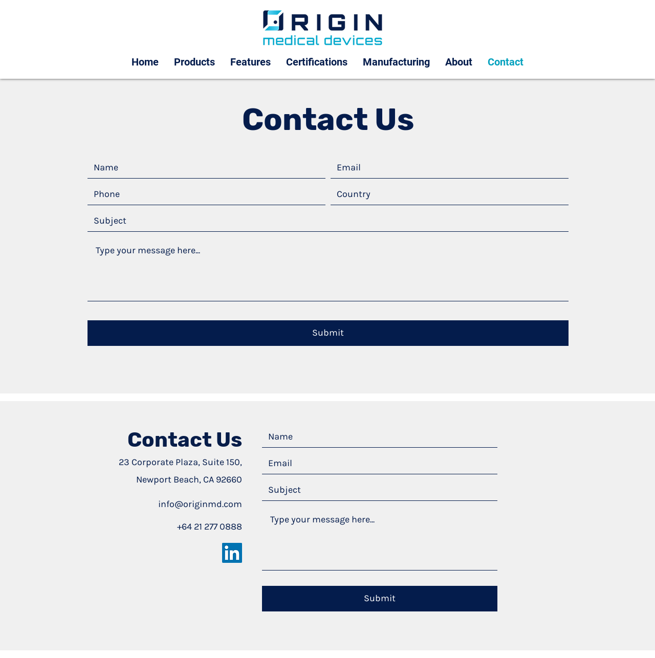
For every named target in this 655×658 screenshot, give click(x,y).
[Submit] (328, 333)
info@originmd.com (200, 504)
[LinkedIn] (232, 553)
